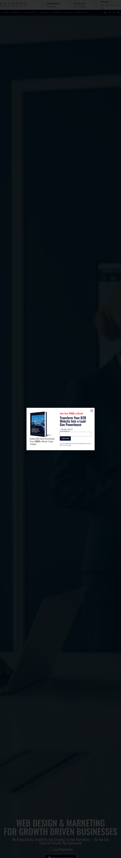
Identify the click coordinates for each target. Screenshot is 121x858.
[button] (91, 411)
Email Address (65, 431)
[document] (60, 429)
